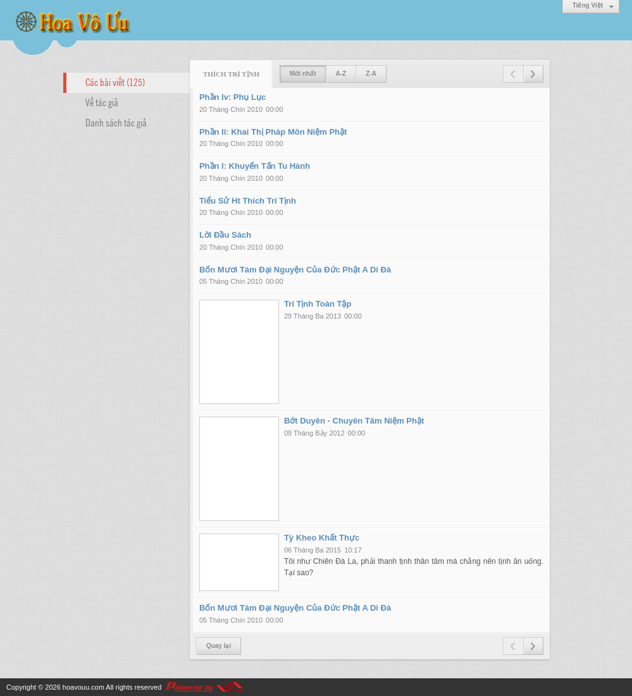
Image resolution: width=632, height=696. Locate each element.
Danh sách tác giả (116, 122)
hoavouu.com (83, 687)
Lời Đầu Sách (225, 235)
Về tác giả (101, 102)
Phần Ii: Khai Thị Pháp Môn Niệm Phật (273, 132)
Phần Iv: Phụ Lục (232, 97)
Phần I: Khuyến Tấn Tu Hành (254, 166)
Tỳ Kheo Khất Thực (321, 537)
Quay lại (218, 645)
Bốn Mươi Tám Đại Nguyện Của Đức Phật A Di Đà (295, 269)
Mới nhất (303, 73)
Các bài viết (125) (115, 82)
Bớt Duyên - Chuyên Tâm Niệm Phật (354, 420)
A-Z (341, 73)
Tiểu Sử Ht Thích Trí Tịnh (247, 200)
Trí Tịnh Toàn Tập (318, 303)
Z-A (371, 73)
